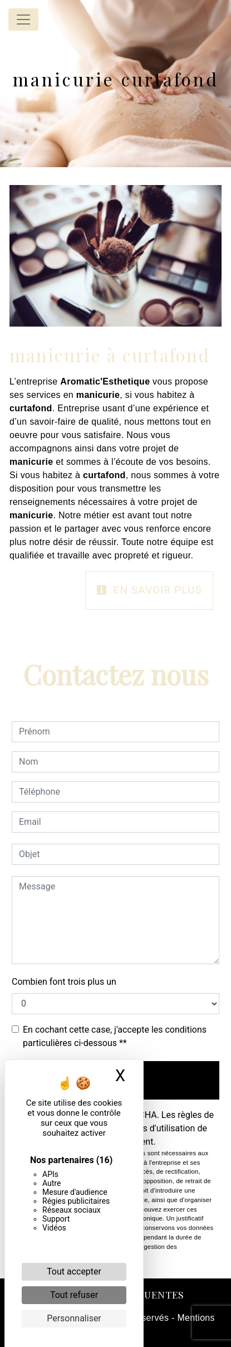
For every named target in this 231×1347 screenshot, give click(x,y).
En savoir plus (149, 589)
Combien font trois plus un (64, 981)
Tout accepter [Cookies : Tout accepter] (74, 1271)
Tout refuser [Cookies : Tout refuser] (74, 1295)
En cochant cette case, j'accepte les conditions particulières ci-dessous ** (115, 1036)
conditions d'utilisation (150, 1128)
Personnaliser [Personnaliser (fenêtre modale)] (74, 1318)
